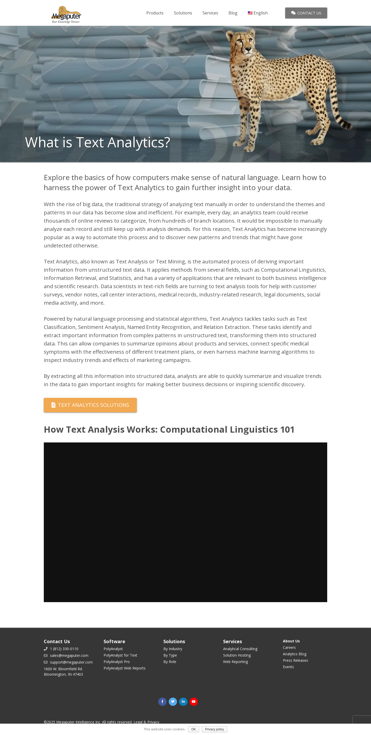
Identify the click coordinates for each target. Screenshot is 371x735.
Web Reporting (235, 661)
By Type (170, 655)
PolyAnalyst (113, 648)
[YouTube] (194, 702)
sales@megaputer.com (69, 655)
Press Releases (295, 660)
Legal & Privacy (146, 722)
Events (288, 666)
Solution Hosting (237, 655)
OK (193, 729)
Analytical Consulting (240, 648)
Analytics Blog (294, 653)
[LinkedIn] (183, 702)
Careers (289, 647)
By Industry (172, 648)
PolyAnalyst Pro (117, 661)
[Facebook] (162, 702)
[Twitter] (173, 702)
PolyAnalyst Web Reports (125, 668)
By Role (169, 661)
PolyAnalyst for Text (120, 655)
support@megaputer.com (71, 662)
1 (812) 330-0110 (64, 648)
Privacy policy (214, 729)
